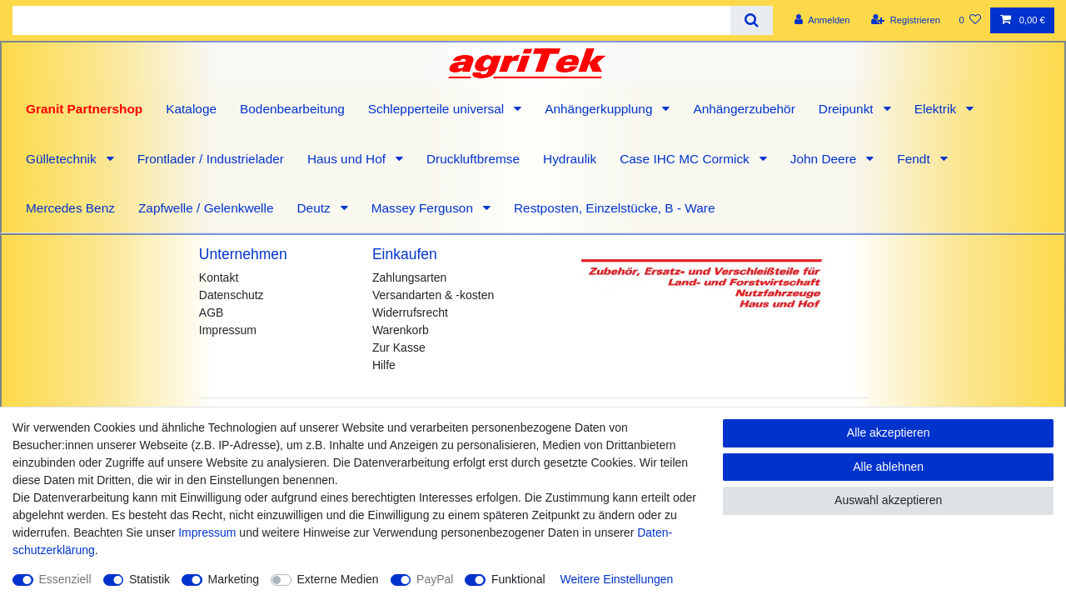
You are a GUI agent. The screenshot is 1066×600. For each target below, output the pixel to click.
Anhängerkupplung (600, 109)
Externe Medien (338, 579)
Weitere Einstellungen (616, 579)
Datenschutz (231, 295)
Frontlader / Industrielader (210, 159)
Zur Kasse (399, 347)
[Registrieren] (905, 20)
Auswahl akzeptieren (888, 500)
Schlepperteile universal (438, 109)
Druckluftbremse (473, 159)
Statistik (149, 579)
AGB (211, 312)
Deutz (314, 208)
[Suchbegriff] (371, 20)
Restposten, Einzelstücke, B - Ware (614, 208)
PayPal (434, 579)
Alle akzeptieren (888, 432)
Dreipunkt (848, 109)
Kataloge (191, 109)
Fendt (915, 159)
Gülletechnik (63, 159)
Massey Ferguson (424, 208)
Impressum (228, 330)
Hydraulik (569, 159)
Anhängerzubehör (744, 109)
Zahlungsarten (409, 277)
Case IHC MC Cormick (686, 159)
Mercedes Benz (70, 208)
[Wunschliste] (969, 20)
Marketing (233, 579)
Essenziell (65, 579)
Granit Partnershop (84, 109)
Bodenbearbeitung (292, 109)
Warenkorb (400, 330)
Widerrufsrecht (410, 312)
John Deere (825, 159)
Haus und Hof (348, 159)
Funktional (518, 579)
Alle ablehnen (888, 466)
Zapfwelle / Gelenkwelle (206, 208)
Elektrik (937, 109)
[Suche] (751, 20)
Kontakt (218, 277)
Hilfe (384, 365)
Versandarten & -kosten (433, 295)
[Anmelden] (822, 20)
